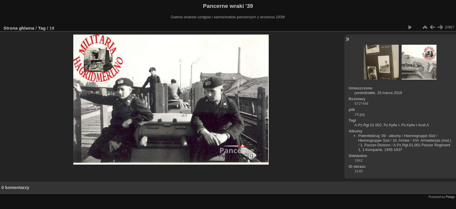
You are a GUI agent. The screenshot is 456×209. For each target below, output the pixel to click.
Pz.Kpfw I (391, 125)
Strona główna (18, 28)
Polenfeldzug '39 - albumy (379, 136)
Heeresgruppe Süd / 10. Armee (383, 140)
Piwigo (450, 197)
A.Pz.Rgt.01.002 (368, 125)
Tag (42, 28)
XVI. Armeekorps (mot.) (432, 140)
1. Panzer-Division (375, 145)
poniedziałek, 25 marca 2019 (378, 93)
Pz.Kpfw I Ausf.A (415, 125)
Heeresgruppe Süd (419, 136)
